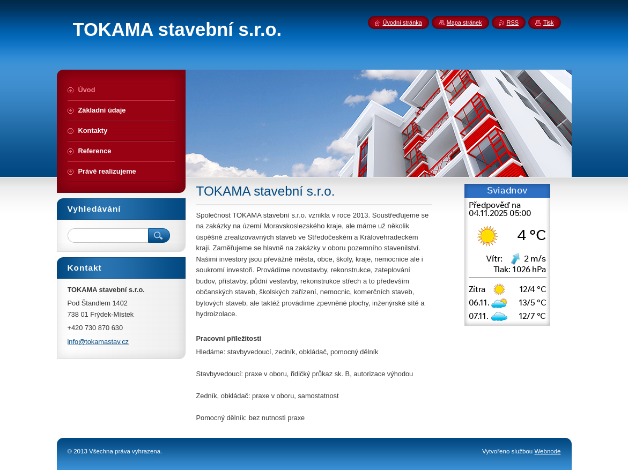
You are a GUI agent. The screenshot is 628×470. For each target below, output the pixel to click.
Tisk (548, 22)
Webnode (547, 451)
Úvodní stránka (402, 22)
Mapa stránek (464, 22)
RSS (513, 22)
